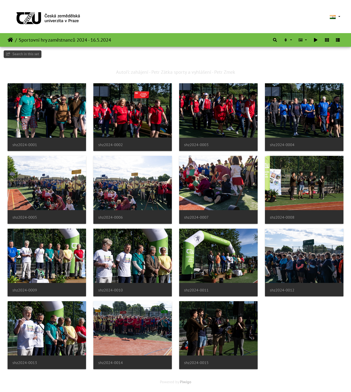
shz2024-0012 (282, 290)
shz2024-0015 (196, 362)
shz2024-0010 (110, 290)
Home (10, 40)
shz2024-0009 (24, 290)
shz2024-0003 (196, 144)
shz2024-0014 (110, 362)
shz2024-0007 (196, 217)
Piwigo (185, 381)
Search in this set (22, 54)
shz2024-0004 (282, 144)
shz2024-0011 (196, 290)
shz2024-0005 (24, 217)
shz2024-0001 (24, 144)
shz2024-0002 (110, 144)
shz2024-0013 (24, 362)
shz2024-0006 (110, 217)
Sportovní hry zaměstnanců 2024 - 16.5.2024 (65, 40)
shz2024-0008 (282, 217)
